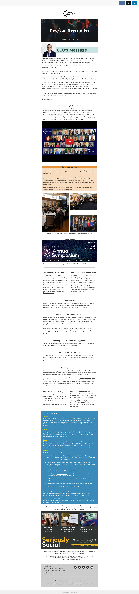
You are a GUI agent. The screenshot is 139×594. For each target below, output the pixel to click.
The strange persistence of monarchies (67, 479)
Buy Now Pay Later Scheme (84, 483)
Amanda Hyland (73, 233)
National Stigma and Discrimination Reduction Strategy (72, 303)
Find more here (73, 345)
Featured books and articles (79, 447)
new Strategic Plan (78, 82)
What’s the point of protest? (61, 456)
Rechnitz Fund (65, 64)
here (72, 284)
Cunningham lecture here (60, 434)
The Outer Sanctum (56, 502)
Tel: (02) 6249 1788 (47, 572)
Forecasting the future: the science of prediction (68, 487)
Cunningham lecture (78, 180)
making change (51, 471)
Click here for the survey (56, 307)
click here (47, 333)
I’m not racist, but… (62, 474)
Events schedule (47, 527)
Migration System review (73, 79)
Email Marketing (65, 592)
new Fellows (52, 67)
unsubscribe (64, 581)
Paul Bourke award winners (72, 66)
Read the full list (86, 118)
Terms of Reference (59, 280)
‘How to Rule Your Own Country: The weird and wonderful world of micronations (69, 443)
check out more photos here (85, 233)
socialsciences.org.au (48, 574)
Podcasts (82, 527)
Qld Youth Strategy (90, 79)
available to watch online (65, 189)
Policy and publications (68, 527)
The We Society (86, 499)
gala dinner (83, 397)
